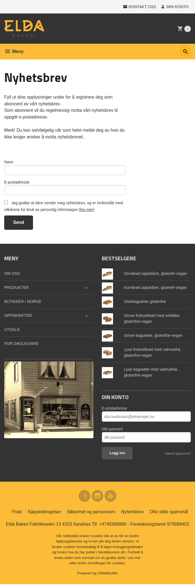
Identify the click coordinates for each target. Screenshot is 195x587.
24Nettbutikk (108, 576)
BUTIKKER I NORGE (22, 303)
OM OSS (12, 275)
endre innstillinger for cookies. (101, 566)
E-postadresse (16, 183)
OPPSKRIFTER (18, 317)
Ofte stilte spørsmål (168, 514)
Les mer (134, 560)
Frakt (17, 514)
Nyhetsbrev (132, 514)
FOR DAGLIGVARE (21, 346)
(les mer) (86, 211)
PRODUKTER (16, 289)
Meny (14, 51)
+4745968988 (112, 527)
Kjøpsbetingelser (44, 514)
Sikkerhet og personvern (91, 514)
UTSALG (12, 332)
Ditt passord (112, 431)
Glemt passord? (178, 456)
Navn (8, 163)
